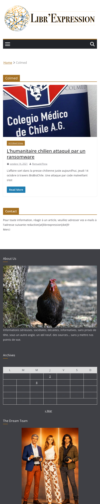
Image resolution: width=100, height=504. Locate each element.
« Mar (48, 411)
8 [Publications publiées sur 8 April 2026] (37, 382)
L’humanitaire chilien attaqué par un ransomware (46, 154)
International (15, 143)
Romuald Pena (39, 163)
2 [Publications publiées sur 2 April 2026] (50, 376)
